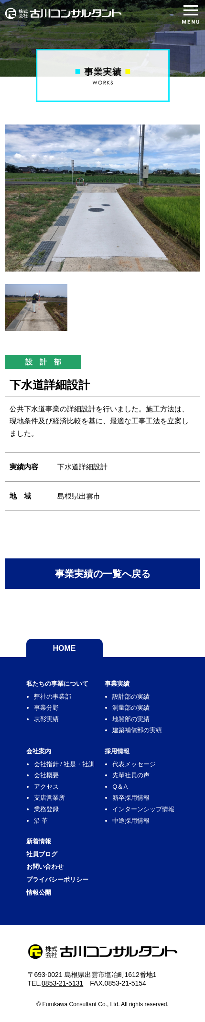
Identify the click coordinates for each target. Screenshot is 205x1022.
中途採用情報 (131, 820)
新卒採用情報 (131, 797)
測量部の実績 (131, 707)
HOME (64, 648)
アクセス (46, 786)
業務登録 (46, 809)
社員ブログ (41, 854)
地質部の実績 (131, 719)
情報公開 (38, 892)
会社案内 (38, 751)
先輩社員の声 (131, 775)
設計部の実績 (131, 696)
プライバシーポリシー (57, 879)
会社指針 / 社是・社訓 (64, 764)
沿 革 (41, 820)
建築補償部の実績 (137, 730)
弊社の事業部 (52, 696)
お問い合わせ (45, 866)
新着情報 (38, 841)
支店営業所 (49, 797)
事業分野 (46, 707)
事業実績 (117, 683)
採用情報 (117, 751)
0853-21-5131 (62, 983)
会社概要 (46, 775)
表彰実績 (46, 719)
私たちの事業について (57, 683)
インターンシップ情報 (143, 809)
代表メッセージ (134, 764)
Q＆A (120, 786)
